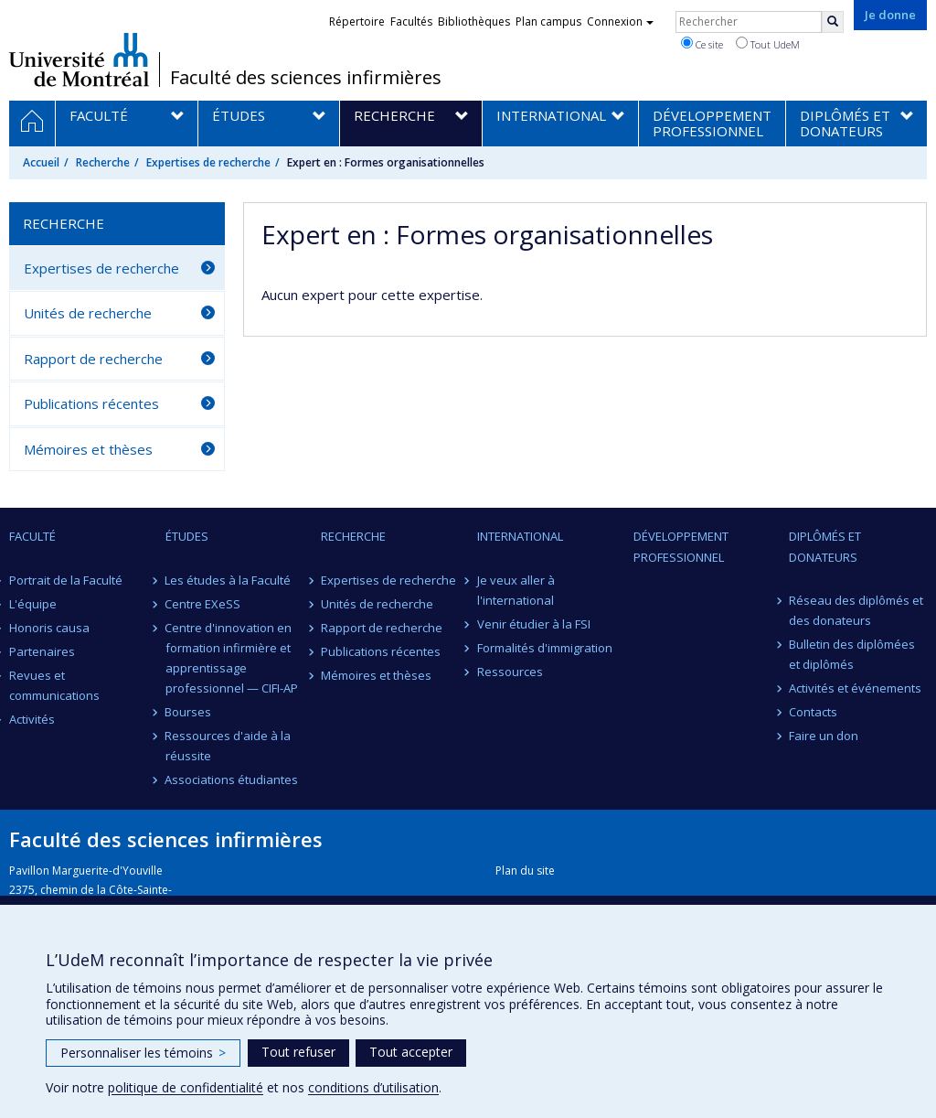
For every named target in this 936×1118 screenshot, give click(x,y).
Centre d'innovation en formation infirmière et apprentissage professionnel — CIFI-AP (231, 657)
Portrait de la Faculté (65, 580)
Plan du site (525, 870)
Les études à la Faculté (228, 580)
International (520, 536)
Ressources (510, 671)
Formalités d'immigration (544, 648)
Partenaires (42, 651)
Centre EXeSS (203, 604)
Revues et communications (54, 685)
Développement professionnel (681, 546)
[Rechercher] (833, 22)
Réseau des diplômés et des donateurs (856, 610)
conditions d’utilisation (373, 1087)
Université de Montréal (79, 59)
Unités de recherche (88, 313)
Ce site (702, 44)
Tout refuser (298, 1051)
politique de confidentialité (185, 1087)
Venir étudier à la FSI (533, 624)
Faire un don (823, 735)
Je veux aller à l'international (516, 590)
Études (186, 536)
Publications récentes (91, 403)
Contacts (813, 712)
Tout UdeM (768, 44)
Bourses (188, 712)
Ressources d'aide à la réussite (228, 745)
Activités (32, 719)
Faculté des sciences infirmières (305, 78)
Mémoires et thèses (88, 449)
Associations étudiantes (232, 779)
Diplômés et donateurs (825, 546)
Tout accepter (410, 1051)
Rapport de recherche (93, 358)
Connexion (620, 21)
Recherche (103, 162)
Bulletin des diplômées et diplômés (852, 654)
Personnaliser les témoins (143, 1052)
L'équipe (33, 604)
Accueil (41, 162)
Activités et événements (855, 688)
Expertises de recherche (208, 162)
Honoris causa (49, 627)
